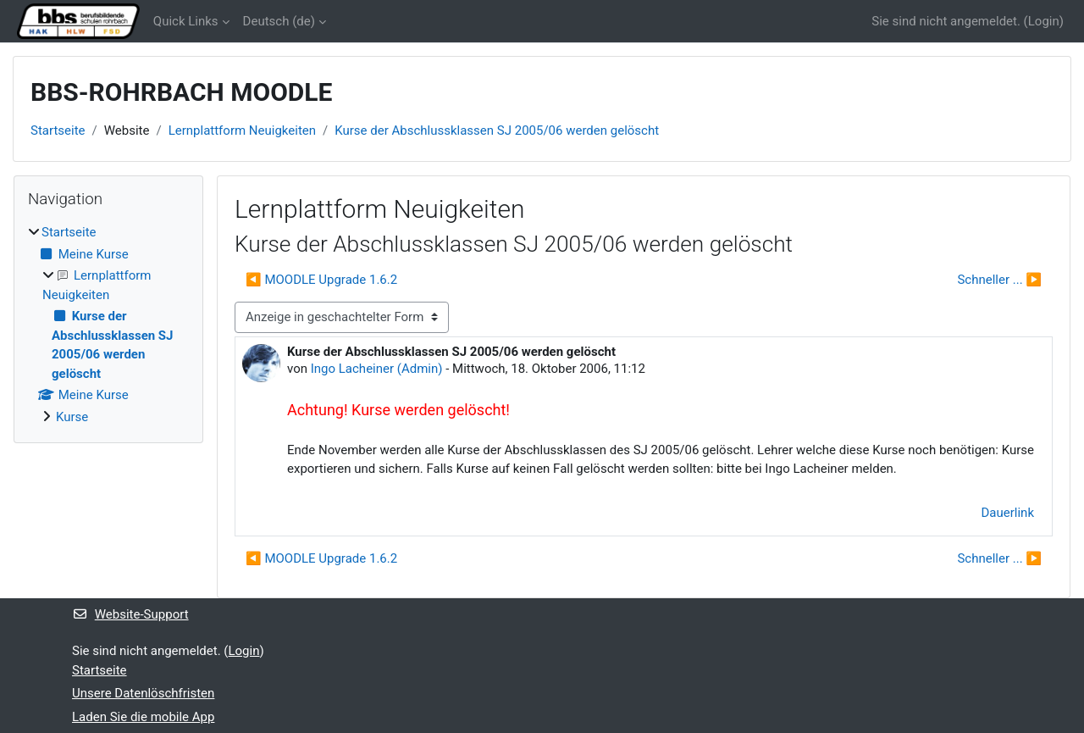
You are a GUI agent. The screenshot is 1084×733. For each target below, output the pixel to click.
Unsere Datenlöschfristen (143, 693)
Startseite (58, 130)
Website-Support (130, 614)
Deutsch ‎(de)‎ (279, 21)
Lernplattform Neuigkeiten (242, 130)
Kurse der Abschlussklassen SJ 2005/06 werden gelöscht (497, 130)
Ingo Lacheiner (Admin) (377, 368)
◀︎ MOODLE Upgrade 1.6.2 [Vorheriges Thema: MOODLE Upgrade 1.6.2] (321, 279)
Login (1043, 21)
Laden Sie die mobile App (143, 717)
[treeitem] (108, 324)
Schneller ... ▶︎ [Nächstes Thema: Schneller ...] (999, 279)
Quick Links (185, 21)
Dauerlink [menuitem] (1008, 512)
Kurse (72, 417)
